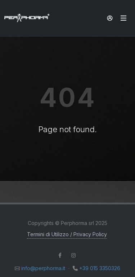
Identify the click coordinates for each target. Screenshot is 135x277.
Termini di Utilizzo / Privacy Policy (67, 234)
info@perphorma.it (43, 268)
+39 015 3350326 (99, 268)
